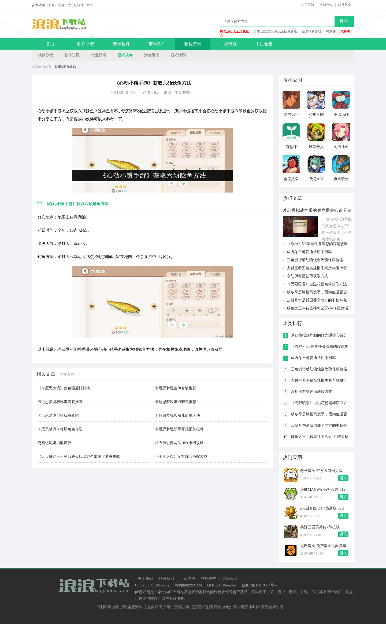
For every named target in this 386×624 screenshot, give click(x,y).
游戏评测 (178, 55)
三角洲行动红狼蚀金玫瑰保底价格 (315, 260)
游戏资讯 (151, 55)
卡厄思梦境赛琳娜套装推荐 (60, 402)
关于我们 (145, 579)
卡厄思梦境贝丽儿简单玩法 (177, 415)
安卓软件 (121, 44)
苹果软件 (157, 44)
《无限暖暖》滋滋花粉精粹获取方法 (317, 284)
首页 (50, 44)
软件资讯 (72, 55)
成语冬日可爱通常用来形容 (309, 252)
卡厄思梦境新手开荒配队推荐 (179, 429)
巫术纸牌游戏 (311, 31)
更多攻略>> (69, 374)
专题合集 (326, 5)
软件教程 (45, 55)
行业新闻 (98, 55)
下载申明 (187, 579)
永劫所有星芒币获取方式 (307, 276)
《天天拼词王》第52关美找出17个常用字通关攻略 (79, 457)
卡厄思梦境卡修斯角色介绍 (60, 429)
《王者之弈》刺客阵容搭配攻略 (181, 457)
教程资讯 (192, 44)
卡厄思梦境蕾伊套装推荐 (175, 388)
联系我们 (166, 579)
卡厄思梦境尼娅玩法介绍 (58, 415)
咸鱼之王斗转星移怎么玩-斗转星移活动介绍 (315, 308)
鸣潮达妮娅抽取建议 (54, 443)
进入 (343, 478)
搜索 (344, 21)
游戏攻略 (125, 55)
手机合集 (264, 44)
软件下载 (85, 44)
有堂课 (331, 31)
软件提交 (344, 5)
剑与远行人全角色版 (234, 31)
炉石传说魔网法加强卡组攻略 (179, 443)
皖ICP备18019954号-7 (259, 585)
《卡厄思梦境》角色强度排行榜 (64, 388)
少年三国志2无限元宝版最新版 (275, 31)
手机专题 (228, 44)
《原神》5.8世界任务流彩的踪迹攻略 (317, 244)
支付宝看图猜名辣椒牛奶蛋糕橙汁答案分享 (315, 268)
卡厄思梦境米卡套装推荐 (175, 402)
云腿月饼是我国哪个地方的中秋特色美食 (315, 300)
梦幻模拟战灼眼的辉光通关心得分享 (319, 335)
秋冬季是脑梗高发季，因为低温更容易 (315, 292)
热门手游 (307, 5)
